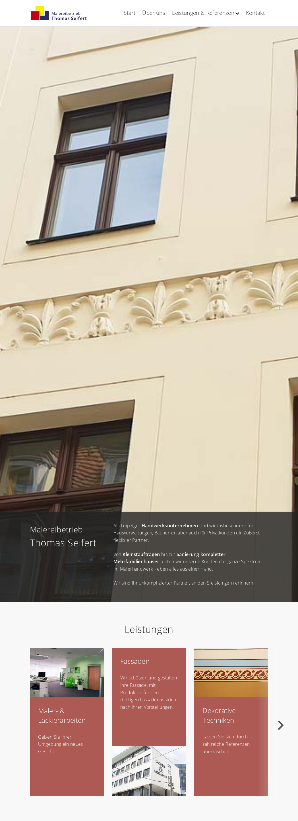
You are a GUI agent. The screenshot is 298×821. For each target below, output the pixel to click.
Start (129, 13)
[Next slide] (280, 725)
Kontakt (255, 13)
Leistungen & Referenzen (203, 13)
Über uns (153, 13)
